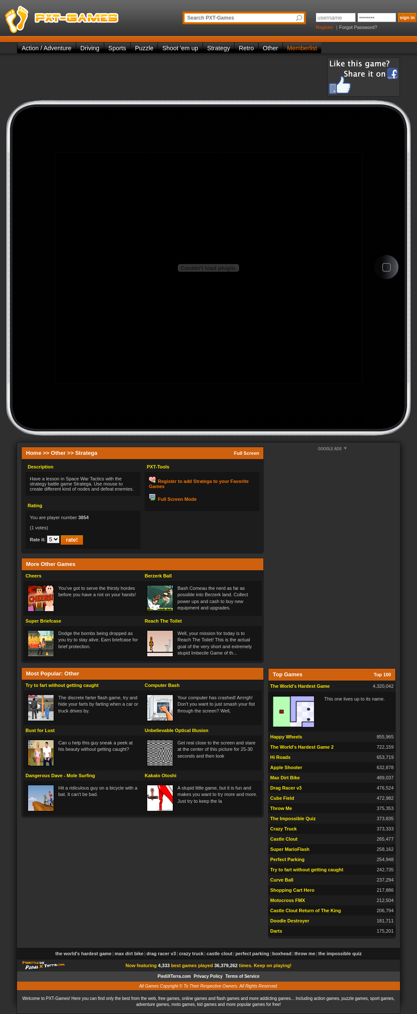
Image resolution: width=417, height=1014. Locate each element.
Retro (246, 48)
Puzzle (144, 48)
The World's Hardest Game (300, 686)
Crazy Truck (283, 828)
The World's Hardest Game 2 (302, 747)
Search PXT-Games (210, 18)
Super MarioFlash (289, 849)
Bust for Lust (40, 730)
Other (270, 48)
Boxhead (281, 953)
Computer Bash (162, 685)
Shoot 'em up (180, 48)
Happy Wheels (286, 736)
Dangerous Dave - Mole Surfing (60, 775)
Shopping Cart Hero (292, 890)
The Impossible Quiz (293, 818)
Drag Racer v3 (286, 787)
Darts (276, 931)
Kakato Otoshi (161, 775)
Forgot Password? (358, 27)
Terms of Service (243, 976)
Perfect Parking (287, 859)
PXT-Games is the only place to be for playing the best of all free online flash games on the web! (81, 17)
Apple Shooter (286, 767)
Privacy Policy (208, 976)
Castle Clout (283, 839)
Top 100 (382, 674)
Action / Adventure (46, 48)
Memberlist (302, 48)
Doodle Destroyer (289, 920)
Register (324, 27)
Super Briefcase (43, 620)
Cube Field (282, 798)
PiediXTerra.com (174, 976)
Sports (117, 48)
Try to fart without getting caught (62, 685)
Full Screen (246, 453)
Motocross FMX (287, 900)
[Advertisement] (172, 76)
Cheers (33, 575)
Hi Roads (280, 757)
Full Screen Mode (177, 499)
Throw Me (281, 808)
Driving (90, 48)
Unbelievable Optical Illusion (176, 730)
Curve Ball (281, 879)
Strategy (218, 48)
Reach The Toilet (163, 620)
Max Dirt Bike (285, 777)
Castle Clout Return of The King (305, 910)
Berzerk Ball (158, 575)
